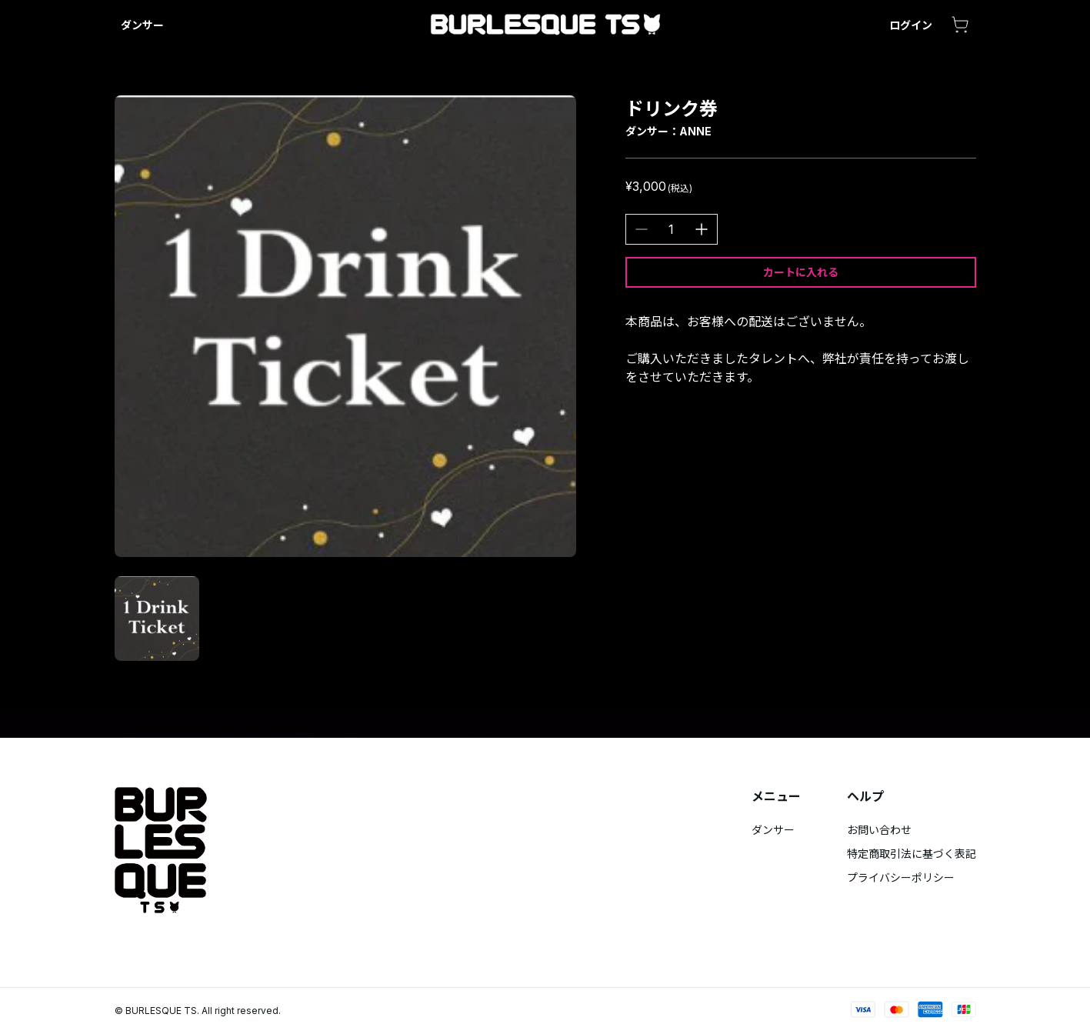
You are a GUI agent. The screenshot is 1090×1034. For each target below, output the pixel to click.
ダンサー (142, 25)
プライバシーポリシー (901, 877)
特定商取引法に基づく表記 (911, 853)
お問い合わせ (879, 829)
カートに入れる (800, 272)
